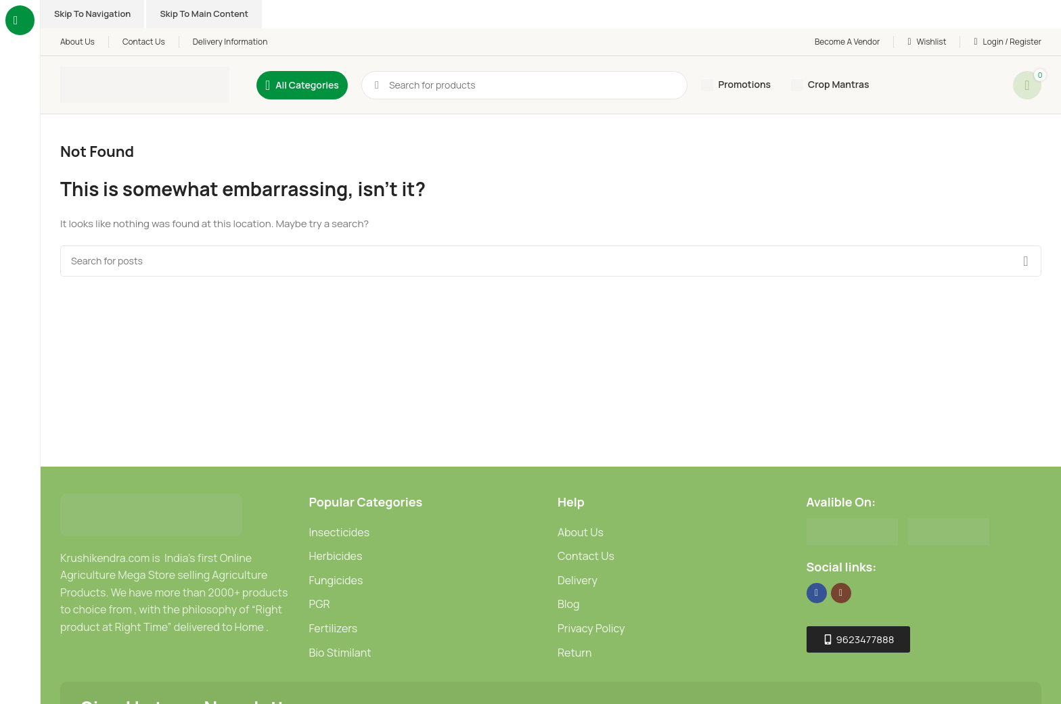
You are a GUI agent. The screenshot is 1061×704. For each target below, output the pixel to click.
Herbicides (336, 555)
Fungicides (336, 580)
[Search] (550, 261)
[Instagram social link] (841, 593)
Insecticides (339, 532)
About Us (581, 532)
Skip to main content (204, 13)
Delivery (577, 580)
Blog (568, 603)
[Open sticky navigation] (302, 85)
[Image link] (151, 514)
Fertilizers (333, 628)
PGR (319, 603)
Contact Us (586, 555)
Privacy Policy (591, 628)
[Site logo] (144, 84)
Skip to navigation (92, 13)
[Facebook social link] (817, 593)
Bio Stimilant (340, 652)
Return (575, 652)
